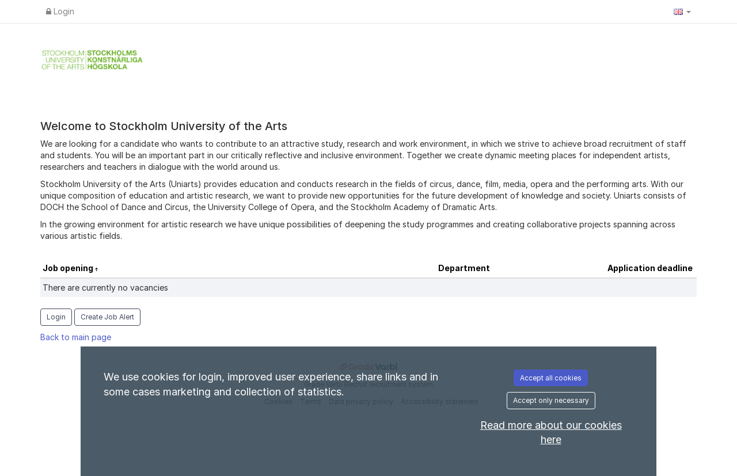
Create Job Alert (107, 317)
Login (60, 11)
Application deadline (650, 268)
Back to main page (75, 337)
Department (464, 268)
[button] (682, 11)
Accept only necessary (551, 400)
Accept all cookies (551, 378)
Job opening (69, 268)
